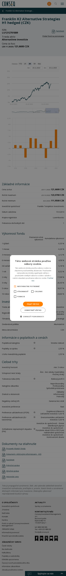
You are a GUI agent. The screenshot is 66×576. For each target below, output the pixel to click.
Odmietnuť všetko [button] (32, 310)
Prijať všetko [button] (33, 304)
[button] (33, 316)
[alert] (33, 288)
